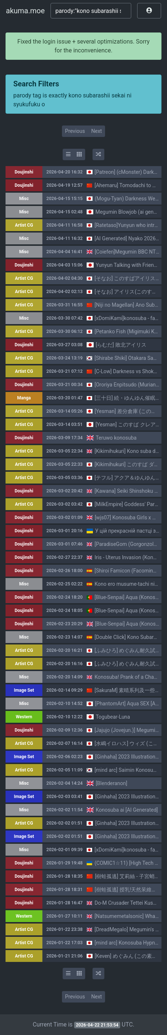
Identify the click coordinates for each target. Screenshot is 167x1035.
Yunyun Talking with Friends (128, 265)
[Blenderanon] (112, 783)
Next (96, 131)
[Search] (91, 10)
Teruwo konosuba (116, 438)
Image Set (24, 690)
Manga (24, 397)
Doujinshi (24, 172)
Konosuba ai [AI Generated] (127, 810)
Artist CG (24, 225)
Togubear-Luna (113, 717)
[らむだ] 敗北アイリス (121, 345)
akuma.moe (25, 10)
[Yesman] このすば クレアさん (130, 424)
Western (24, 716)
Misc (24, 198)
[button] (149, 10)
